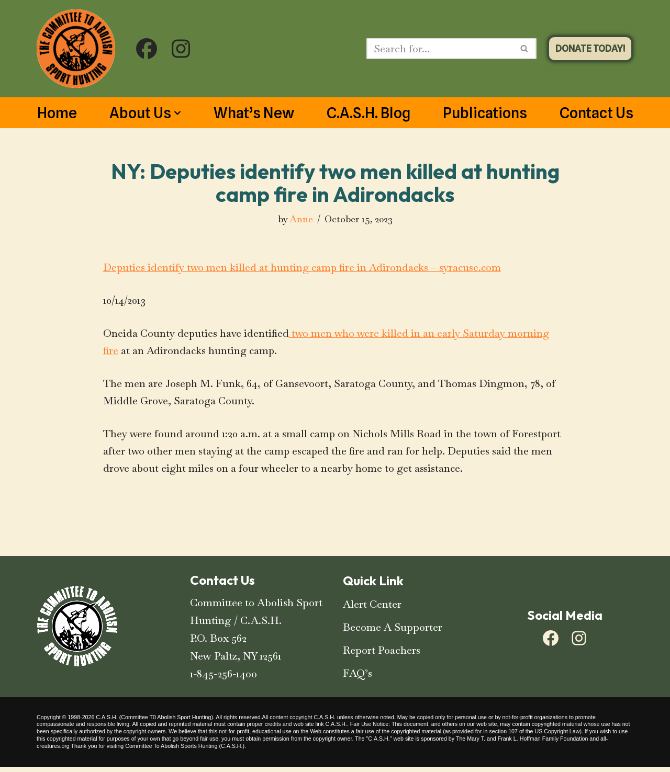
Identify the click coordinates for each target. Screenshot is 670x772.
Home (57, 113)
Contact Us (596, 113)
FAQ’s (357, 678)
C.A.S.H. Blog (368, 113)
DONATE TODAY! (590, 48)
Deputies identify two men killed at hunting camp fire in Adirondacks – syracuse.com (304, 269)
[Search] (439, 48)
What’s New (254, 113)
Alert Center (372, 609)
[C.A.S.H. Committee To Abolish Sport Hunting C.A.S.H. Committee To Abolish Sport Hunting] (76, 48)
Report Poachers (381, 655)
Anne (300, 219)
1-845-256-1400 (223, 679)
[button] (177, 113)
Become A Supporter (392, 632)
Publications (485, 113)
